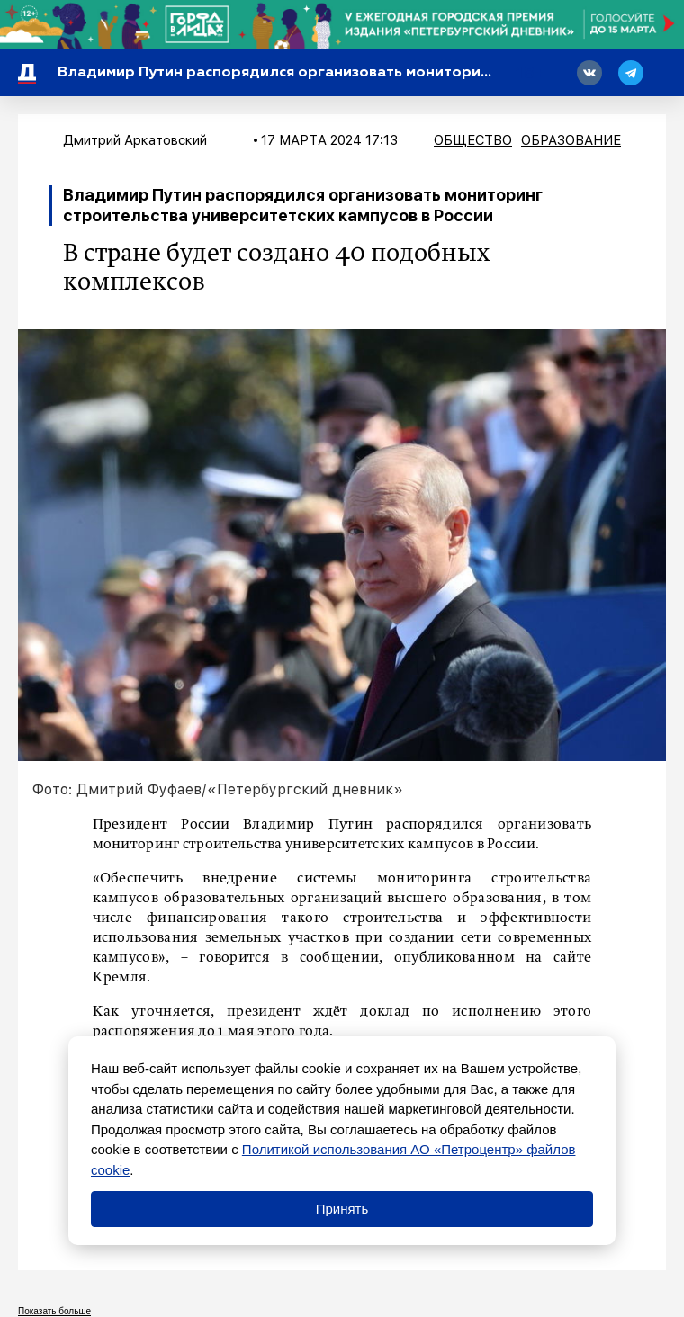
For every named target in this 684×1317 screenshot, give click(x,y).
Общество (473, 140)
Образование (571, 140)
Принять (342, 1208)
